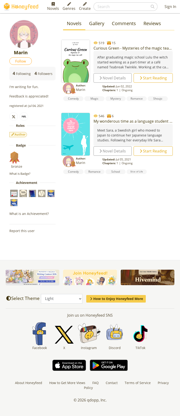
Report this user (22, 231)
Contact (112, 383)
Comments (124, 23)
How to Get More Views (67, 383)
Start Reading (153, 78)
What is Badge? (19, 173)
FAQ (95, 383)
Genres (69, 6)
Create (85, 6)
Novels (53, 6)
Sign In (170, 6)
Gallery (96, 23)
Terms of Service (138, 383)
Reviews (152, 23)
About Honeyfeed (28, 383)
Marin (80, 89)
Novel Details (112, 78)
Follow (20, 61)
